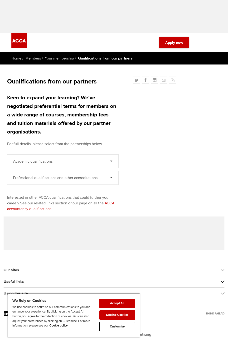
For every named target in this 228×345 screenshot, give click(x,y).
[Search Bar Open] (200, 42)
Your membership (59, 58)
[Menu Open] (213, 42)
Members (33, 58)
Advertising (141, 334)
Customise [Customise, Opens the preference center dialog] (117, 326)
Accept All (117, 303)
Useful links (14, 281)
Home (16, 58)
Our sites (11, 270)
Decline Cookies (117, 315)
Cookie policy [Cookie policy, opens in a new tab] (58, 325)
